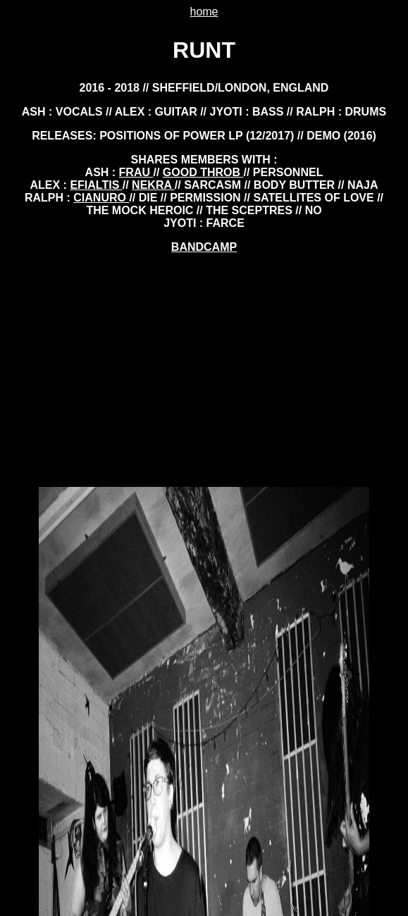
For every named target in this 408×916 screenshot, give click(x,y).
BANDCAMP (204, 247)
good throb (203, 172)
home (204, 12)
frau (136, 172)
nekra (153, 185)
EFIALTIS (96, 185)
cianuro (101, 198)
